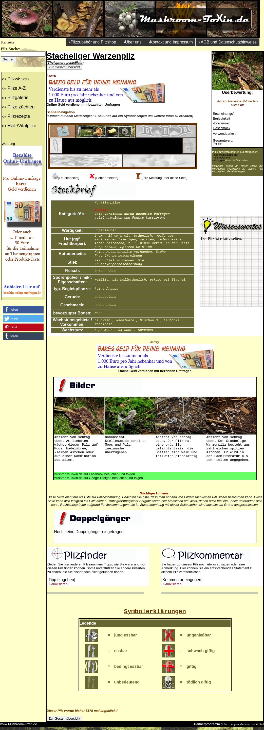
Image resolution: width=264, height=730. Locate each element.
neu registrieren (222, 157)
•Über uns (133, 42)
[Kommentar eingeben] (181, 580)
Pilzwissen (18, 78)
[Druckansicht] (68, 178)
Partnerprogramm (207, 724)
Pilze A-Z (16, 88)
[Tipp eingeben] (61, 580)
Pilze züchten (20, 106)
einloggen (219, 160)
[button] (23, 309)
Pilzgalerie (17, 97)
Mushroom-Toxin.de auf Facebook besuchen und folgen (94, 474)
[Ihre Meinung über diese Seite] (164, 178)
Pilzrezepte (18, 116)
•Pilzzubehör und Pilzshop (92, 42)
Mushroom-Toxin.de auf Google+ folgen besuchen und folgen (98, 478)
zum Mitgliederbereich (226, 154)
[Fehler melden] (106, 178)
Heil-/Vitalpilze (21, 125)
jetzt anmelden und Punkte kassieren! (130, 218)
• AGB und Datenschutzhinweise (227, 42)
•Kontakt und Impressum (170, 42)
